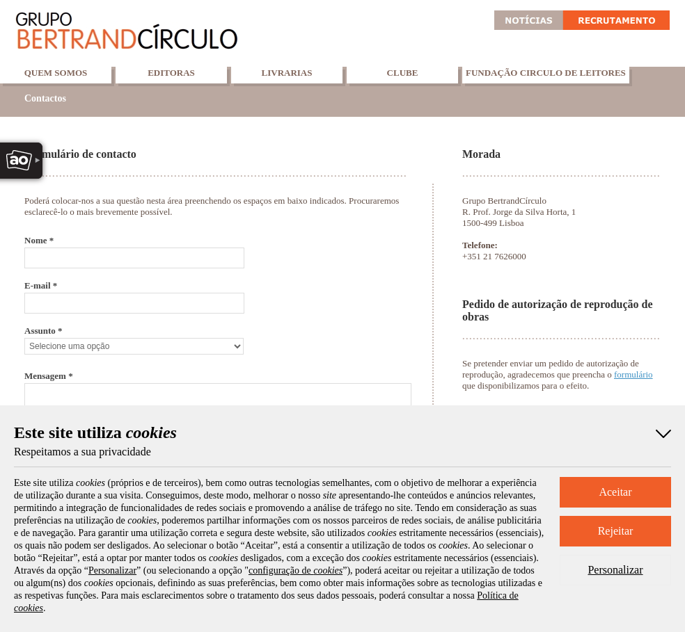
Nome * (39, 240)
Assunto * (43, 330)
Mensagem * (48, 376)
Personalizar (615, 570)
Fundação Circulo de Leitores (546, 72)
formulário (633, 374)
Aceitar (615, 492)
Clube (402, 72)
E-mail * (40, 285)
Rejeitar (615, 531)
